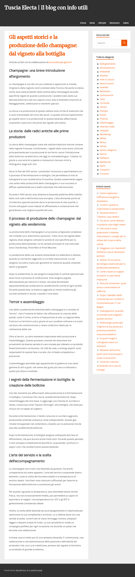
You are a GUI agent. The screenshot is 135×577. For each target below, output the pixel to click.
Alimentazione (107, 67)
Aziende (104, 87)
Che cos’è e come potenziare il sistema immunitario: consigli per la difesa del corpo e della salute (111, 236)
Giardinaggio (107, 122)
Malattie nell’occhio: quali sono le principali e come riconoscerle (110, 353)
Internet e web (107, 126)
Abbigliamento (107, 63)
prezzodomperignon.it (60, 62)
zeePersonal (36, 570)
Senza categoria (108, 150)
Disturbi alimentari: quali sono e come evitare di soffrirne (111, 287)
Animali (104, 75)
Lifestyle (102, 22)
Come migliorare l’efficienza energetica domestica (108, 197)
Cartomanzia (106, 95)
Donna (83, 22)
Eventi (103, 114)
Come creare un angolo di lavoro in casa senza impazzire (110, 275)
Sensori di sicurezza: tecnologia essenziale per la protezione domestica (111, 263)
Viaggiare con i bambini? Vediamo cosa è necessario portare (111, 252)
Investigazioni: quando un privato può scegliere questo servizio (110, 314)
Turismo (104, 173)
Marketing (105, 134)
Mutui (103, 142)
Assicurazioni (107, 83)
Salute (126, 22)
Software (104, 157)
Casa (102, 99)
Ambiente (105, 71)
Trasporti (105, 169)
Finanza (104, 118)
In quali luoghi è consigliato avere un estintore (107, 342)
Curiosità (104, 102)
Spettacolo (105, 161)
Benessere (115, 22)
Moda (92, 22)
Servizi (103, 153)
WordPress (21, 570)
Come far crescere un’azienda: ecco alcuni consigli (109, 365)
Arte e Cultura (107, 79)
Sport (102, 165)
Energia (104, 110)
